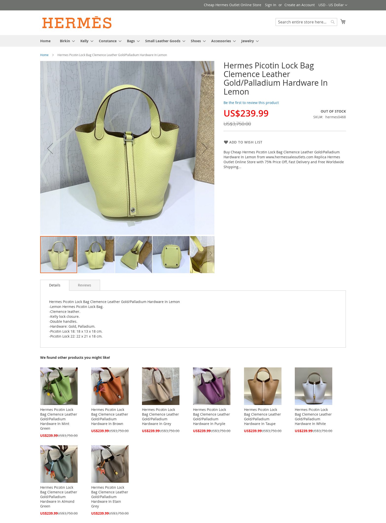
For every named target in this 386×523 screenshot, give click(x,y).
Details (54, 285)
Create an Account (299, 4)
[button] (332, 5)
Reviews (84, 285)
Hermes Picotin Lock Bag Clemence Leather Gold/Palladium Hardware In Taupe (262, 416)
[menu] (193, 41)
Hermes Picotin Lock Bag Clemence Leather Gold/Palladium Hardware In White (313, 416)
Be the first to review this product (251, 102)
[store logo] (77, 22)
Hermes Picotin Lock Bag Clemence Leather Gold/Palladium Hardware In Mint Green (58, 419)
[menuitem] (45, 41)
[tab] (54, 285)
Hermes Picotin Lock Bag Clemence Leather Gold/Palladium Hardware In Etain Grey (109, 496)
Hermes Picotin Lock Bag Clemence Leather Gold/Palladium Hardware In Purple (211, 416)
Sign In (270, 4)
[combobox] (306, 22)
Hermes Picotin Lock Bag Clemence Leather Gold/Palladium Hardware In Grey (160, 416)
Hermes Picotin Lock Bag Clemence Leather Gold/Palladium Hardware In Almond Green (58, 496)
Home (44, 55)
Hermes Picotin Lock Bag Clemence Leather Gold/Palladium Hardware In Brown (109, 416)
